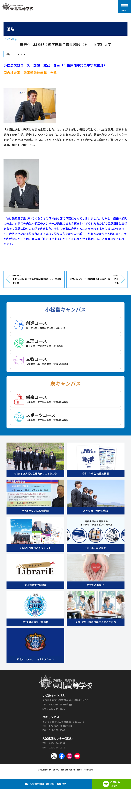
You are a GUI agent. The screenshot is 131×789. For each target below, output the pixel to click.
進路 (14, 39)
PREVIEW (37, 279)
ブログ (7, 39)
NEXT (94, 279)
